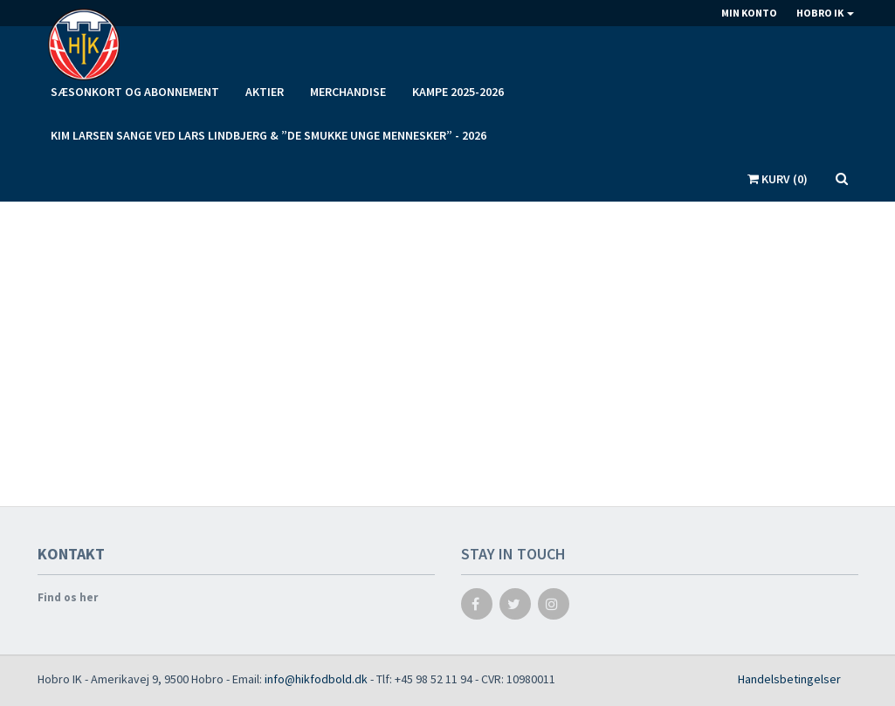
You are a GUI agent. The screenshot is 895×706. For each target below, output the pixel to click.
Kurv (777, 179)
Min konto (749, 12)
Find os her (68, 597)
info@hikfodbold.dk (316, 679)
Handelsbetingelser (789, 679)
